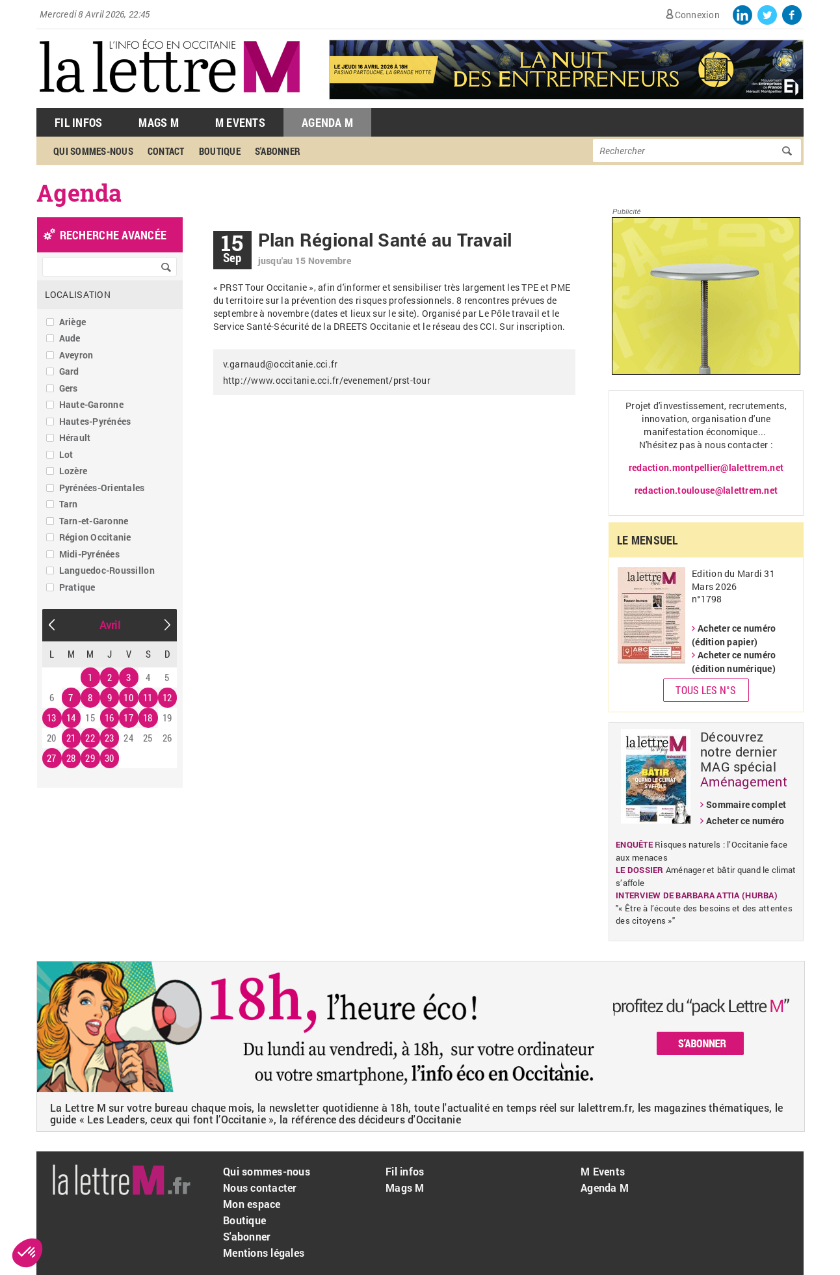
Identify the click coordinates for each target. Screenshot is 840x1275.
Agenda (79, 192)
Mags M (158, 122)
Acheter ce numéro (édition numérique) (734, 662)
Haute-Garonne (91, 404)
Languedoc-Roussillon (107, 570)
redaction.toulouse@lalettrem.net (706, 490)
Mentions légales (263, 1252)
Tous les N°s (706, 690)
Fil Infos (78, 122)
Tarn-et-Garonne (94, 521)
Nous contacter (260, 1187)
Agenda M (327, 122)
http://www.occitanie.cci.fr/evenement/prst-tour (326, 380)
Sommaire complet (746, 804)
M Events (240, 122)
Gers (68, 388)
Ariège (72, 321)
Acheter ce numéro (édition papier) (734, 635)
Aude (70, 338)
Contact (166, 150)
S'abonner (277, 150)
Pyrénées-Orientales (102, 487)
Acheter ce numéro (745, 820)
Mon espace (252, 1204)
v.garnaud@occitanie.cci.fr (280, 364)
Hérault (75, 437)
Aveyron (76, 355)
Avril (109, 625)
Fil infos (405, 1171)
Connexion (697, 14)
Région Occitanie (95, 537)
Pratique (77, 587)
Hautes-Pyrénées (95, 421)
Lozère (73, 470)
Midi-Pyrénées (89, 554)
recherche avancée (113, 235)
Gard (69, 371)
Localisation (78, 294)
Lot (66, 454)
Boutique (220, 150)
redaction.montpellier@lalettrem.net (706, 467)
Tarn (68, 504)
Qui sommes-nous (93, 150)
